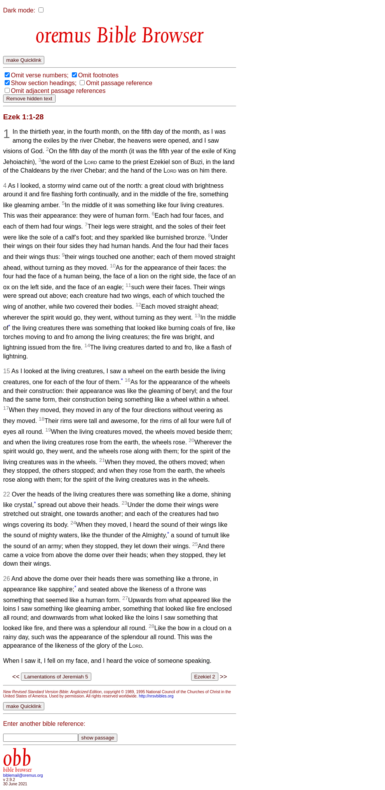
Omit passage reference (119, 83)
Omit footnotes (98, 75)
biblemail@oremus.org (23, 775)
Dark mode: (19, 10)
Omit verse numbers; (39, 75)
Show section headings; (44, 83)
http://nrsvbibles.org (156, 696)
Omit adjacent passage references (58, 90)
